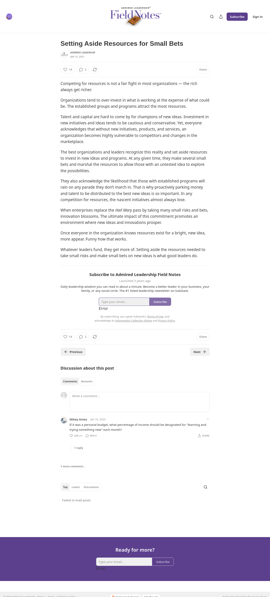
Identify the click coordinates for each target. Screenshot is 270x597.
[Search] (212, 17)
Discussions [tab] (91, 487)
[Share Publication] (221, 17)
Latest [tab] (76, 487)
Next (199, 352)
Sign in (258, 17)
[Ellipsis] (207, 419)
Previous (73, 352)
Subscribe (237, 17)
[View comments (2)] (82, 69)
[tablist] (78, 381)
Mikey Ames (78, 419)
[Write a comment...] (140, 402)
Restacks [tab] (87, 381)
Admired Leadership (82, 52)
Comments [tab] (70, 381)
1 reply (78, 448)
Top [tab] (65, 487)
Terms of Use (155, 316)
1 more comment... (73, 466)
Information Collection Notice (133, 320)
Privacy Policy (166, 320)
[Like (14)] (68, 69)
